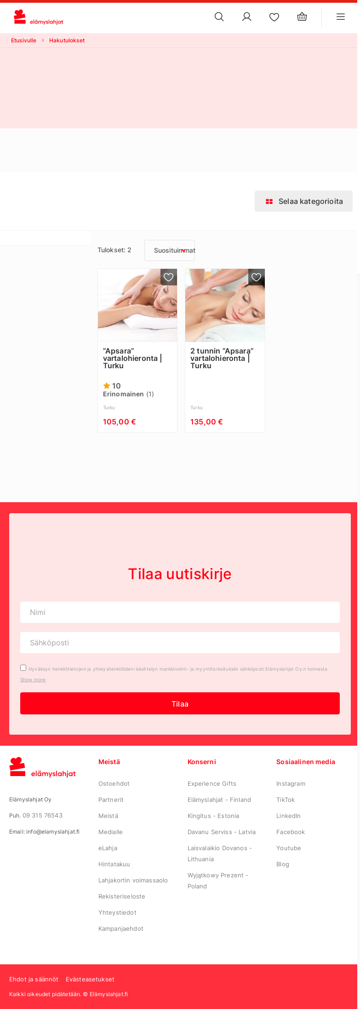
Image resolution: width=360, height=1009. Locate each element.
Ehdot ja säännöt (34, 979)
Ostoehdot (114, 783)
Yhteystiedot (117, 912)
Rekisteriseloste (122, 896)
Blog (282, 864)
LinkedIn (288, 815)
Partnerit (111, 799)
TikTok (285, 799)
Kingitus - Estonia (214, 815)
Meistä (108, 815)
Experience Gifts (212, 783)
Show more (33, 679)
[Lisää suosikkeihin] (168, 277)
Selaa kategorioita (303, 201)
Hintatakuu (114, 864)
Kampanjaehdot (120, 928)
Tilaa (180, 703)
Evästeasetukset (90, 979)
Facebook (290, 831)
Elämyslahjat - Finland (219, 799)
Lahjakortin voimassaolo (133, 880)
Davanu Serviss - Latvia (222, 831)
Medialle (110, 831)
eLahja (107, 848)
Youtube (288, 848)
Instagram (290, 783)
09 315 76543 (43, 815)
